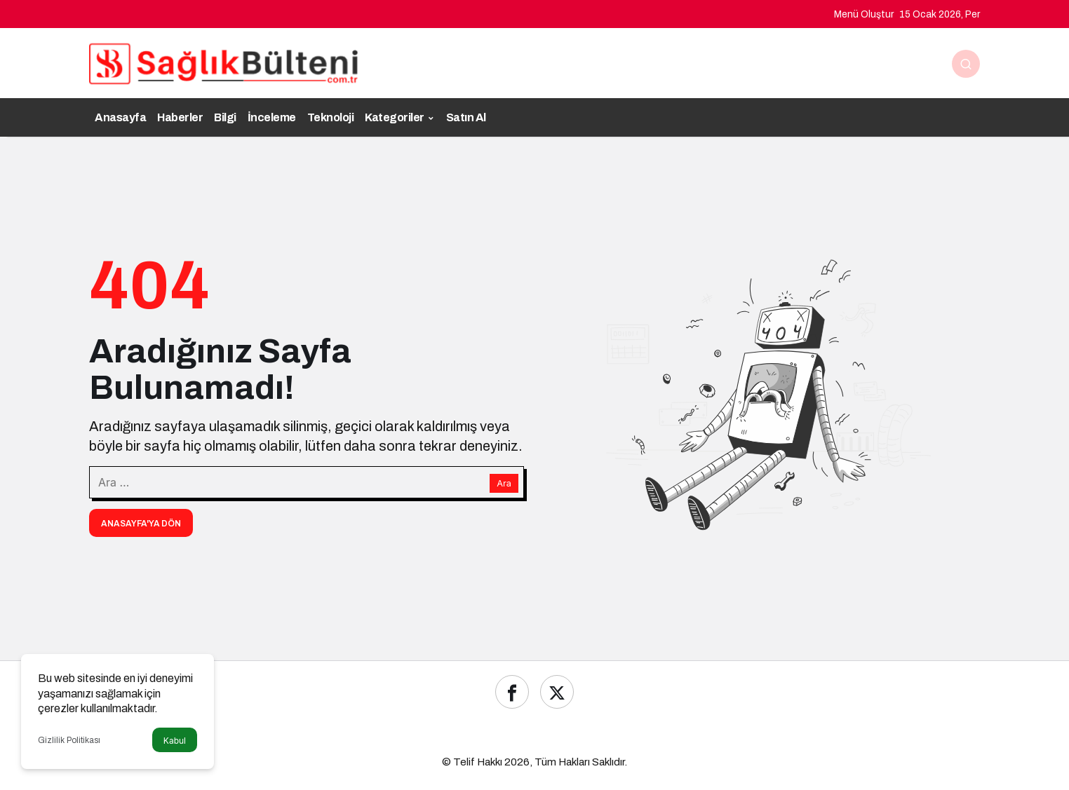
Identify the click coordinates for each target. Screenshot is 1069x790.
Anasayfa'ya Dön (141, 524)
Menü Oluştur (864, 14)
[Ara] (966, 64)
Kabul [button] (174, 740)
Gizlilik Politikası (69, 740)
